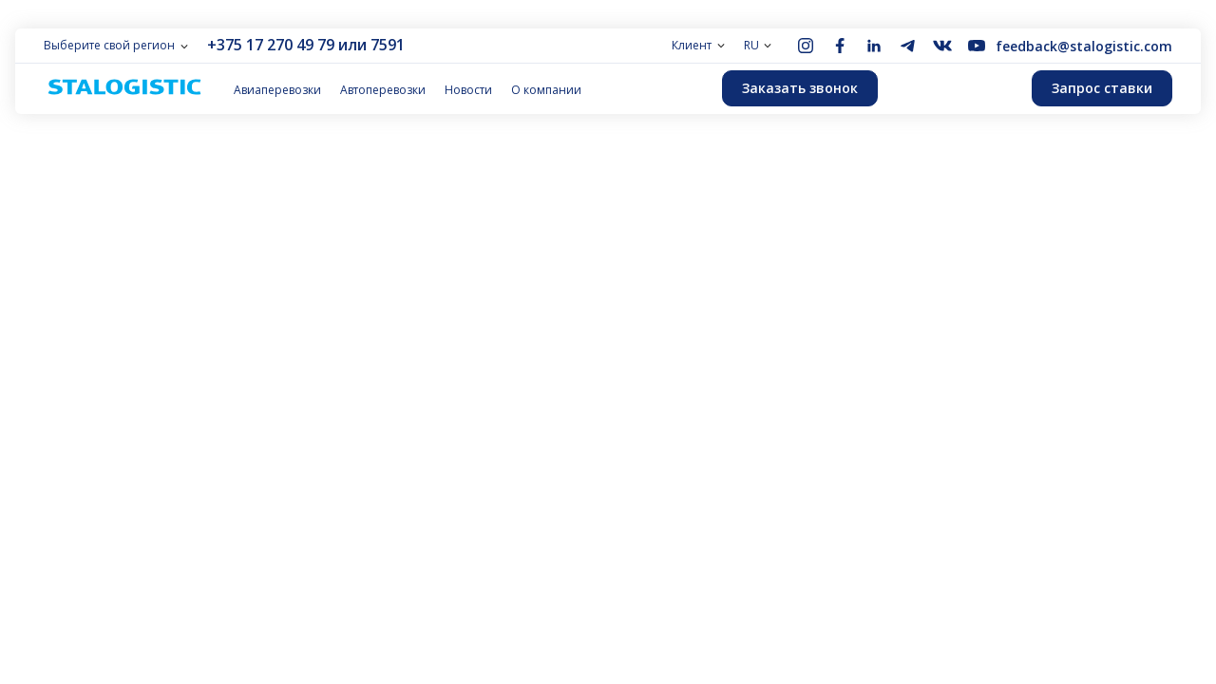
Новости (468, 90)
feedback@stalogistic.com (1084, 46)
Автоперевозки (383, 90)
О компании (546, 90)
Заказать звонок (800, 88)
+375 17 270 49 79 (270, 44)
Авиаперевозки (277, 90)
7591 (387, 44)
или (352, 44)
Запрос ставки (1102, 88)
